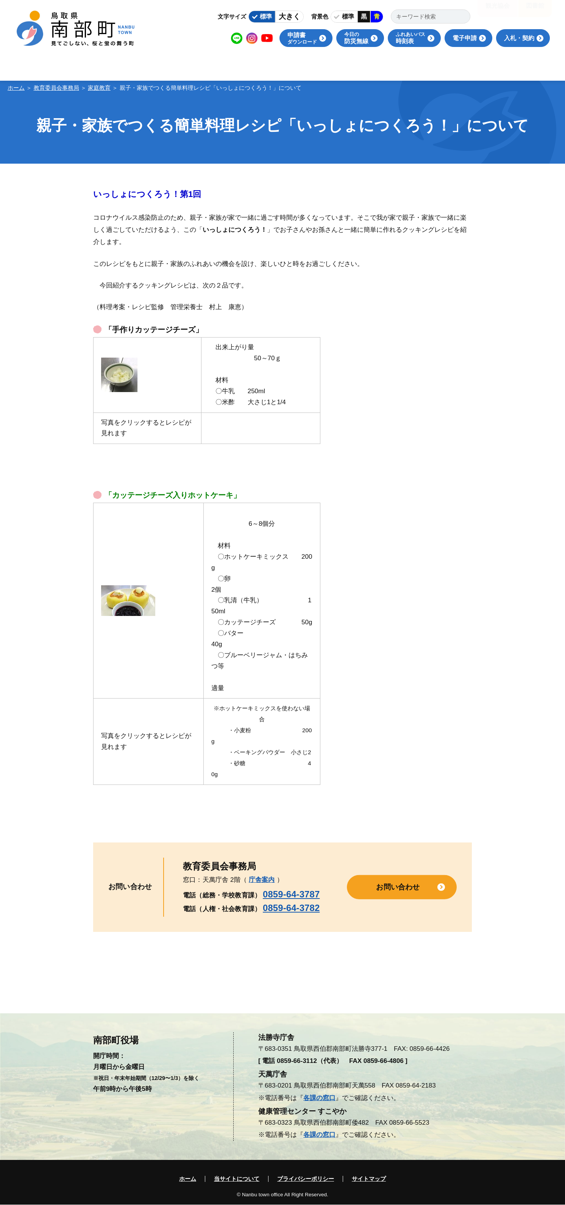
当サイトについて (236, 1179)
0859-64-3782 (291, 908)
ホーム (16, 87)
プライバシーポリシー (305, 1179)
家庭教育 (99, 87)
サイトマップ (369, 1179)
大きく (289, 16)
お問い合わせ (398, 887)
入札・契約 (519, 38)
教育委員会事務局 (56, 87)
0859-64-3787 (291, 894)
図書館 (535, 11)
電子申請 (465, 38)
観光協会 (497, 11)
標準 (266, 16)
